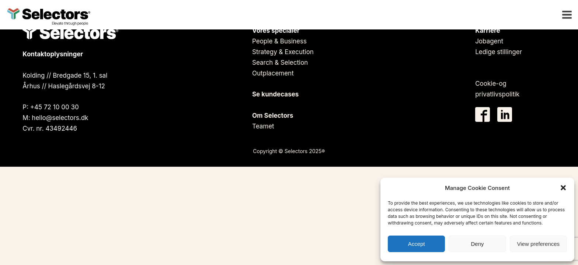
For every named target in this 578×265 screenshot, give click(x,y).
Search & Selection (280, 62)
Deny (477, 244)
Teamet (263, 126)
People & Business (279, 41)
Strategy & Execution (283, 52)
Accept (416, 244)
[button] (563, 187)
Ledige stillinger (498, 52)
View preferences (538, 244)
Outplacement (273, 73)
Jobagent (489, 41)
